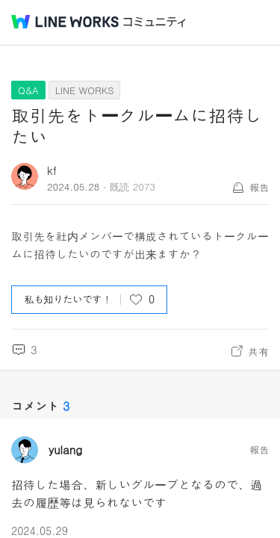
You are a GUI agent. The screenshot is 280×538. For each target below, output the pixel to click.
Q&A (28, 90)
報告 (259, 187)
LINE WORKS (84, 90)
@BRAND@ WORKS (65, 21)
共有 (258, 351)
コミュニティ (154, 22)
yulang (65, 449)
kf (52, 170)
